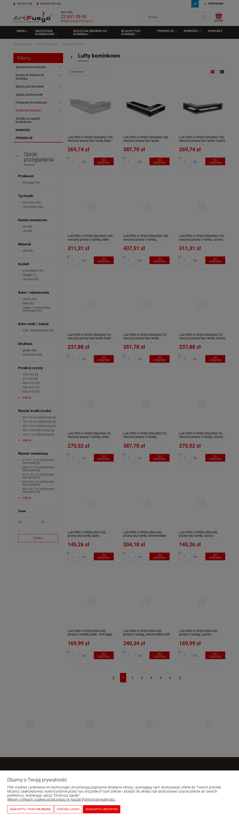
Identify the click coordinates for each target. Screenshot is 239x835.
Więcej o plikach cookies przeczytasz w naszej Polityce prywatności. (61, 799)
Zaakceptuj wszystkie (101, 809)
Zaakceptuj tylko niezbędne (30, 809)
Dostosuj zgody (68, 809)
